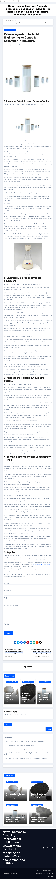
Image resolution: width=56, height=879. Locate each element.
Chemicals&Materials (10, 30)
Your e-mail (28, 593)
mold (23, 45)
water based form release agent (42, 564)
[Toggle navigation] (4, 10)
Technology (50, 873)
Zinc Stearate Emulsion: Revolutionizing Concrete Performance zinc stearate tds (25, 748)
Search (7, 723)
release (28, 45)
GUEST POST (50, 876)
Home (38, 870)
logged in (13, 714)
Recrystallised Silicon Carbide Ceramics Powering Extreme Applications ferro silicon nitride (40, 821)
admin (29, 667)
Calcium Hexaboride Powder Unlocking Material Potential (19, 744)
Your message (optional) (28, 612)
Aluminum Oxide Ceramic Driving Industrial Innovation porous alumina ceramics (25, 741)
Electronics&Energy (40, 873)
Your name (28, 585)
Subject (28, 600)
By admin (6, 45)
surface (33, 45)
